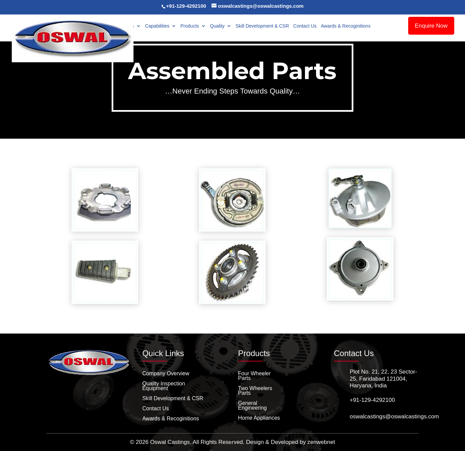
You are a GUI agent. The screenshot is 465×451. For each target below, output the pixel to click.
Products (190, 26)
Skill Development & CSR (262, 26)
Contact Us (304, 26)
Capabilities (157, 26)
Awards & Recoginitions (346, 26)
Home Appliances (259, 418)
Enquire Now (431, 26)
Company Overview (165, 373)
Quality (217, 26)
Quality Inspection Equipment (163, 386)
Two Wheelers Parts (255, 391)
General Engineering (252, 406)
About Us (124, 26)
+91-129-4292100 (186, 6)
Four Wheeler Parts (254, 376)
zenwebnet (321, 442)
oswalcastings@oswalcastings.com (394, 416)
